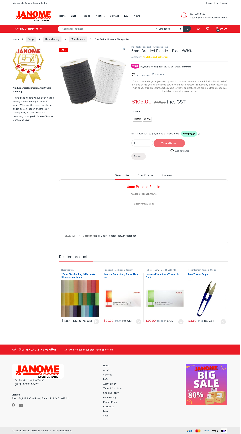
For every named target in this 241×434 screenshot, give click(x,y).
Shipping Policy (111, 392)
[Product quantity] (142, 143)
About (99, 15)
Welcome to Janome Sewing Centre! (30, 3)
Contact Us (108, 406)
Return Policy (109, 397)
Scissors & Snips (208, 270)
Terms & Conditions (112, 388)
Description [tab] (122, 175)
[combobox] (106, 29)
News (137, 15)
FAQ (126, 15)
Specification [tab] (146, 175)
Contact (114, 15)
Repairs (86, 15)
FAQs (105, 379)
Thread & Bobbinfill (125, 270)
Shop (73, 15)
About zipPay (110, 383)
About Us (107, 370)
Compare (159, 74)
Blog (105, 411)
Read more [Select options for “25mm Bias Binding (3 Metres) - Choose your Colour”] (96, 321)
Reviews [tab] (167, 175)
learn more (186, 67)
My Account (222, 3)
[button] (124, 49)
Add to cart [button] (138, 321)
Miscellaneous (78, 39)
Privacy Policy (110, 402)
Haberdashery (52, 39)
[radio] (137, 119)
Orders (208, 3)
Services (107, 374)
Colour (136, 111)
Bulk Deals (136, 47)
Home (62, 15)
